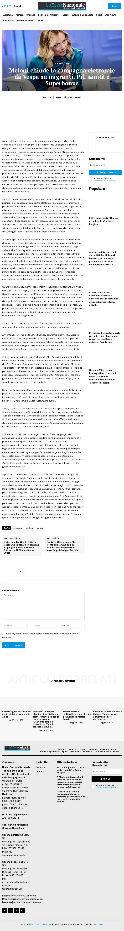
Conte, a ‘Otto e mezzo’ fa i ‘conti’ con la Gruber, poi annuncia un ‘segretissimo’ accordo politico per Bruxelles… (64, 546)
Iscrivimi (106, 779)
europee (18, 528)
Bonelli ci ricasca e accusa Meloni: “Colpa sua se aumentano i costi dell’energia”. (107, 715)
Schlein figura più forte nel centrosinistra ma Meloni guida (16, 714)
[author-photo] (5, 720)
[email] (105, 165)
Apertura (62, 63)
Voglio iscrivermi (105, 172)
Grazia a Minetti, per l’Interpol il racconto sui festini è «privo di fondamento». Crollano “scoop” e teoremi (102, 376)
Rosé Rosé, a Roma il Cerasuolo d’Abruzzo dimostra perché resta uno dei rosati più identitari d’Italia (103, 298)
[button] (19, 6)
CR (49, 97)
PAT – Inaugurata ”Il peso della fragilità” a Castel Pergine (103, 221)
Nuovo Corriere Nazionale (39, 924)
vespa (40, 528)
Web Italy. (98, 924)
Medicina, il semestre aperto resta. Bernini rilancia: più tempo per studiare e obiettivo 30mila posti (105, 337)
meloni (29, 528)
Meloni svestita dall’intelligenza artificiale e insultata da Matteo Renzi (77, 715)
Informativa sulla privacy (104, 181)
